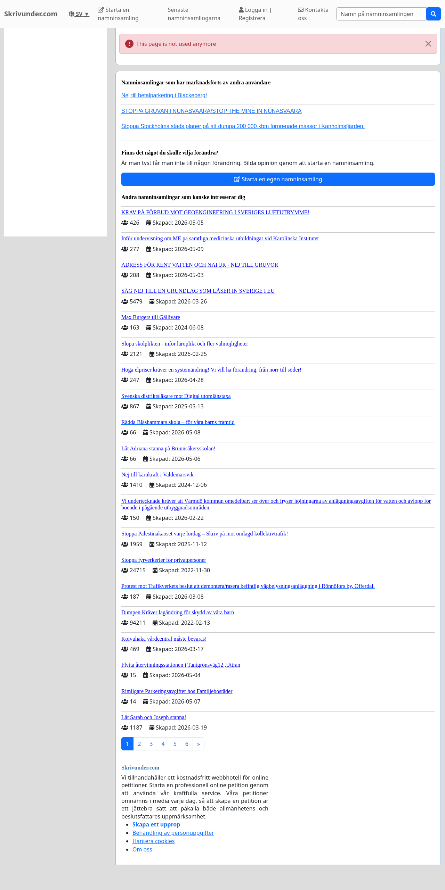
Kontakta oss (313, 14)
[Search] (381, 13)
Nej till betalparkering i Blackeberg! (164, 95)
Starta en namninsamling (118, 14)
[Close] (428, 43)
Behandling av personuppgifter (173, 833)
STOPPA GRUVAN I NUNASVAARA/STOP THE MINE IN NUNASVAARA (211, 111)
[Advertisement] (55, 132)
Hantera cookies (153, 841)
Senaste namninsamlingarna (194, 14)
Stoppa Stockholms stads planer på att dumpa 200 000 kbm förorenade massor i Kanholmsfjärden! (243, 126)
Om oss (142, 849)
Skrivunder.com (31, 13)
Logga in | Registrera (255, 14)
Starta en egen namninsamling (278, 179)
